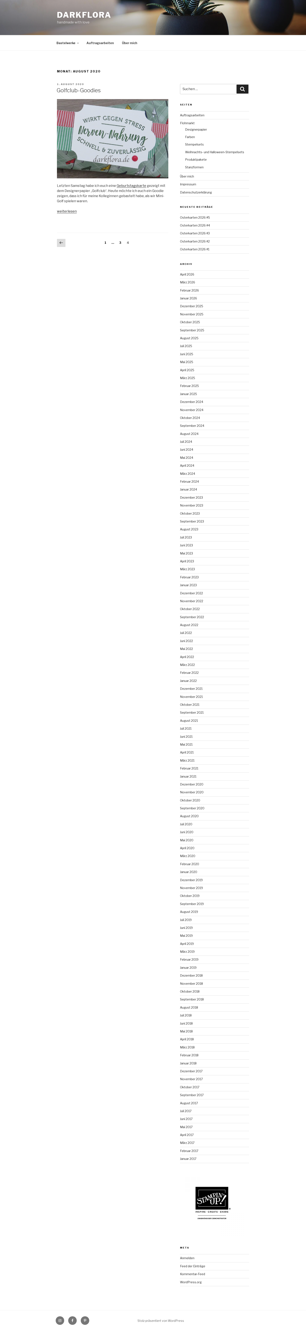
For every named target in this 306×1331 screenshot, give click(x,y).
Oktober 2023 (190, 513)
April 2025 (187, 370)
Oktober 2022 (190, 609)
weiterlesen (67, 211)
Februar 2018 (189, 1055)
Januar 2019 (188, 967)
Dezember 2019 (191, 880)
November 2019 (191, 888)
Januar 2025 (188, 394)
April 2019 (187, 944)
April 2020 (187, 848)
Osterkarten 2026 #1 (194, 249)
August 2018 (189, 1007)
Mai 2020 (186, 840)
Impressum (188, 184)
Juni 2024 (186, 449)
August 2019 (189, 912)
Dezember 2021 (191, 688)
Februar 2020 (189, 864)
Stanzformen (194, 167)
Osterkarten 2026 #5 (195, 217)
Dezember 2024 (191, 402)
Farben (190, 137)
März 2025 (187, 378)
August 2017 (189, 1103)
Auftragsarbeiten (100, 43)
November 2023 (191, 505)
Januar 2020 (188, 872)
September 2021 (192, 712)
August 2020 (189, 816)
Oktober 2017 (189, 1087)
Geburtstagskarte (131, 186)
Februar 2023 (189, 577)
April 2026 (187, 274)
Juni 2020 (186, 832)
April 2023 (187, 561)
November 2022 (191, 601)
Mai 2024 (186, 457)
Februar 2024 (189, 481)
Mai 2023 (186, 553)
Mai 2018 (186, 1031)
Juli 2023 (186, 537)
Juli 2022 (186, 633)
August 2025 (189, 338)
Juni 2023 (186, 545)
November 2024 (191, 410)
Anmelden (187, 1258)
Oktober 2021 (189, 704)
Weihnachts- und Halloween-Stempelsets (214, 152)
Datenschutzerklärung (196, 192)
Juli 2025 (186, 346)
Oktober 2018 (190, 991)
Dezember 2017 (191, 1071)
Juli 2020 (186, 824)
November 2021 (191, 697)
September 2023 (192, 521)
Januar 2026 (188, 298)
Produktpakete (196, 159)
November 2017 (191, 1079)
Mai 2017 (186, 1127)
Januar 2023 (188, 585)
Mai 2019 (186, 935)
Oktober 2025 (190, 322)
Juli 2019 (186, 920)
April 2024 (187, 465)
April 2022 (187, 657)
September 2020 (192, 808)
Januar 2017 (188, 1159)
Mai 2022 (186, 649)
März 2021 (187, 760)
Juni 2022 (186, 641)
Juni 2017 (186, 1119)
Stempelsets (194, 144)
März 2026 (187, 282)
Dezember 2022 (191, 593)
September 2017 (192, 1095)
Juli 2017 (185, 1111)
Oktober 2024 (190, 418)
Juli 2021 (185, 728)
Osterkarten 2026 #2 (195, 241)
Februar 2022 (189, 672)
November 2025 (191, 314)
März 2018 (187, 1047)
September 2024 (192, 425)
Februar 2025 (189, 386)
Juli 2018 (186, 1015)
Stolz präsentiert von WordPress (160, 1320)
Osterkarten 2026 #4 (195, 225)
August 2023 (189, 529)
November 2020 (192, 792)
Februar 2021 (189, 768)
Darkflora (84, 15)
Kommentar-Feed (192, 1274)
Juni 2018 (186, 1023)
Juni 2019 (186, 928)
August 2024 (189, 434)
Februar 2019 (189, 959)
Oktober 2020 (190, 800)
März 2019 (187, 951)
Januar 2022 (188, 681)
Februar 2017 (189, 1151)
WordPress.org (191, 1282)
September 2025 (192, 330)
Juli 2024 (186, 441)
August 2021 (189, 720)
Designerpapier (196, 129)
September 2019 (192, 904)
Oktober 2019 (190, 896)
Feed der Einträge (192, 1266)
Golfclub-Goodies (79, 90)
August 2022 (189, 625)
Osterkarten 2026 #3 (195, 233)
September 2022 (192, 617)
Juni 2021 (186, 736)
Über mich (129, 43)
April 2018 (187, 1039)
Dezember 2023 (191, 497)
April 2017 (187, 1135)
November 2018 (191, 983)
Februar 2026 (189, 290)
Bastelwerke (68, 43)
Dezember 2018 (191, 975)
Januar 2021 (188, 776)
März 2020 (187, 856)
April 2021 (187, 752)
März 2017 (187, 1143)
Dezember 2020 (191, 784)
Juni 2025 (186, 354)
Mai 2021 (186, 744)
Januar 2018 (188, 1063)
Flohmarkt (187, 123)
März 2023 (187, 569)
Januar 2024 (188, 489)
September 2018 (192, 999)
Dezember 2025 (191, 306)
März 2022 (187, 665)
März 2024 (187, 473)
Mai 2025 (186, 362)
